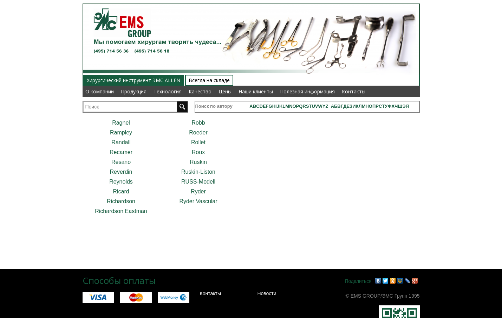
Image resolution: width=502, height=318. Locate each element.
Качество (200, 91)
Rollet (198, 142)
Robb (198, 123)
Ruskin (198, 162)
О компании (99, 91)
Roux (198, 152)
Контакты (353, 91)
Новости (266, 293)
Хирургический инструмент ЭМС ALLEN (133, 80)
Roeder (198, 132)
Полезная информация (307, 91)
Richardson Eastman (121, 211)
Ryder (198, 191)
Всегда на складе (209, 80)
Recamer (121, 152)
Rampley (121, 132)
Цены (225, 91)
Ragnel (121, 123)
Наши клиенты (256, 91)
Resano (121, 162)
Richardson (121, 201)
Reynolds (121, 182)
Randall (120, 142)
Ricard (121, 191)
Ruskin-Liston (198, 172)
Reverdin (121, 172)
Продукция (133, 91)
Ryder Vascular (198, 201)
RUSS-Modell (198, 182)
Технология (168, 91)
